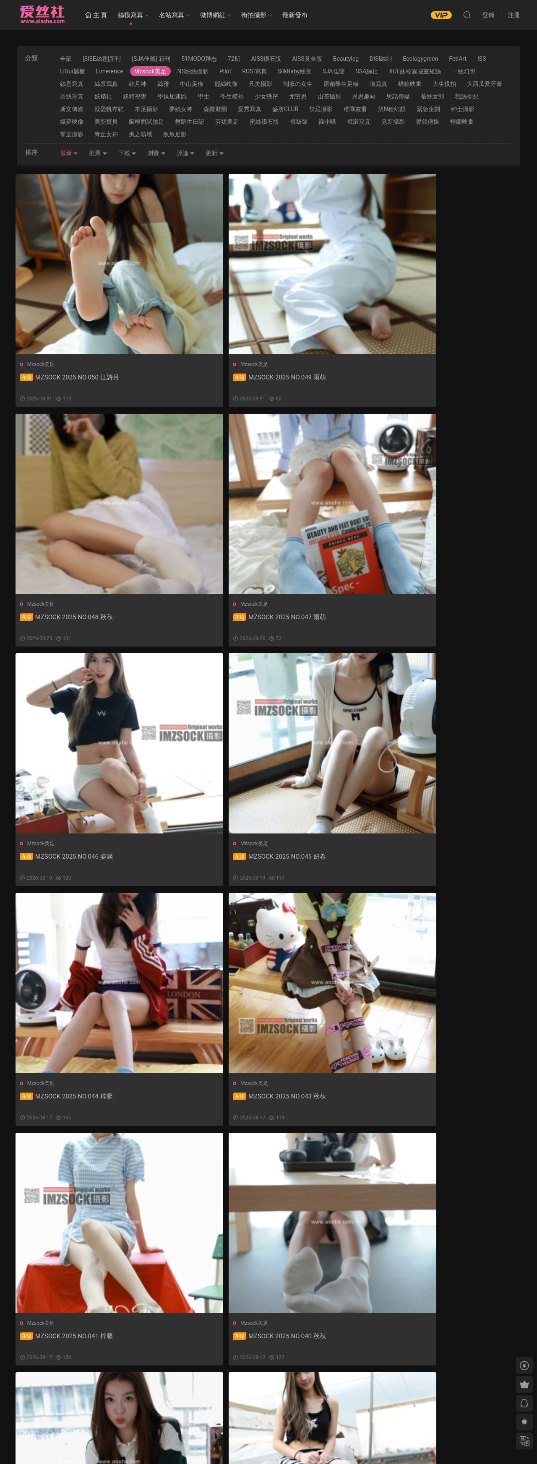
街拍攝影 (253, 15)
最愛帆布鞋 (109, 109)
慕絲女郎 (432, 96)
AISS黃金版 (307, 58)
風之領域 (140, 134)
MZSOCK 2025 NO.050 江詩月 (70, 377)
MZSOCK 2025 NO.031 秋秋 (323, 1341)
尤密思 (298, 96)
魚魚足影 (175, 134)
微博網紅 (212, 15)
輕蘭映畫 (462, 121)
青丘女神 (106, 134)
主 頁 (96, 15)
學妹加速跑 (172, 96)
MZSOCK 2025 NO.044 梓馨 (323, 618)
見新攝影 (393, 121)
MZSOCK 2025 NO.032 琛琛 (195, 1341)
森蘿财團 (215, 109)
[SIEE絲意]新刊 (102, 58)
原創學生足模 (341, 83)
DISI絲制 (381, 58)
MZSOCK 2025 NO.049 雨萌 (195, 377)
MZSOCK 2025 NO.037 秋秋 (67, 1100)
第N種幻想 (392, 109)
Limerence (109, 71)
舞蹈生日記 (189, 121)
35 (266, 1394)
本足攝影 (146, 109)
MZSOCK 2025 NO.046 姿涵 (67, 618)
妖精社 (103, 96)
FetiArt (458, 58)
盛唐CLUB (285, 109)
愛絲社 (42, 14)
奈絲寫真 (71, 96)
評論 (186, 153)
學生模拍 (232, 96)
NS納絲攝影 (193, 71)
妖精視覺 (134, 96)
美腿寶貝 (106, 121)
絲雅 (163, 83)
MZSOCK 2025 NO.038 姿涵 (451, 859)
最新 (69, 153)
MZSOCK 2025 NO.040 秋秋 (195, 859)
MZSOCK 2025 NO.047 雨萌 (451, 377)
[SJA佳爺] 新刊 (151, 58)
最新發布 (295, 15)
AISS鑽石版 (266, 58)
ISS (481, 58)
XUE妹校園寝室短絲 (415, 71)
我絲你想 (467, 96)
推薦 (98, 153)
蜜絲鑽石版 (264, 121)
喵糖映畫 (410, 83)
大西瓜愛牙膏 (484, 83)
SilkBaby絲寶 (295, 71)
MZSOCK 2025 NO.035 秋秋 (323, 1100)
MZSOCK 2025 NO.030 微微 (451, 1341)
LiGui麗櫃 (72, 71)
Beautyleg (346, 58)
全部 (66, 58)
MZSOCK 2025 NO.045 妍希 (195, 618)
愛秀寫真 (249, 109)
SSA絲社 (367, 71)
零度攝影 (71, 134)
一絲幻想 (463, 71)
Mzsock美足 (150, 71)
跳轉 (331, 1394)
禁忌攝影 (321, 109)
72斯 (234, 58)
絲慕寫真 (106, 83)
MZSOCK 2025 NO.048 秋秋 (323, 377)
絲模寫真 (130, 15)
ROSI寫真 (254, 71)
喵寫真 (378, 83)
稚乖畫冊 (355, 109)
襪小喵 (327, 121)
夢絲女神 (181, 109)
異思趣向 (363, 96)
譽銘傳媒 (427, 121)
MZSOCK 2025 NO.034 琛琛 (451, 1100)
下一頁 (288, 1394)
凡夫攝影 (260, 83)
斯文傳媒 (71, 109)
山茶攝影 (329, 96)
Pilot (225, 71)
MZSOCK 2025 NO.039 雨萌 (323, 859)
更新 (215, 153)
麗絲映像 (226, 83)
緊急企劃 (428, 109)
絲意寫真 (71, 83)
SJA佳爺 (333, 71)
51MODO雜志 (198, 58)
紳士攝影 (462, 109)
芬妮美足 (227, 121)
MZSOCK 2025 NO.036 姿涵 (195, 1100)
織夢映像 (71, 121)
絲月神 (137, 83)
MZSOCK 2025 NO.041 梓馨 (67, 859)
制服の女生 (298, 83)
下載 (127, 153)
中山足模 (191, 83)
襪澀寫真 (358, 121)
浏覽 (156, 153)
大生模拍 (444, 83)
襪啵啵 (299, 121)
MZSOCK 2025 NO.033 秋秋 (67, 1341)
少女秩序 (266, 96)
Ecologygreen (420, 58)
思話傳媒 (398, 96)
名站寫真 (171, 15)
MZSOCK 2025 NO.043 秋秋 (451, 618)
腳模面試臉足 (146, 121)
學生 (203, 96)
